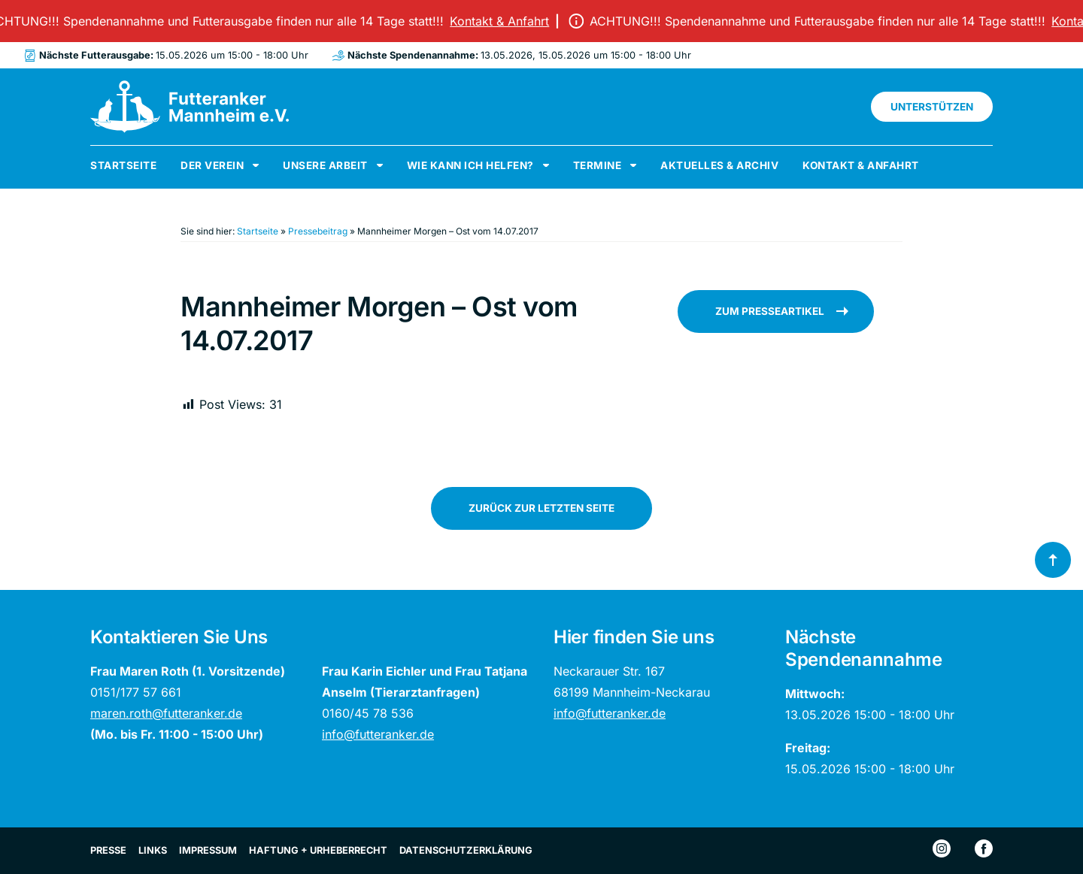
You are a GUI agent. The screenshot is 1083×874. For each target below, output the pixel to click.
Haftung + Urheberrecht (318, 850)
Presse (108, 850)
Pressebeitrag (317, 231)
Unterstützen (931, 107)
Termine (597, 165)
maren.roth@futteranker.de (166, 713)
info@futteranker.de (378, 734)
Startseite (123, 165)
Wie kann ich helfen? (470, 165)
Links (152, 850)
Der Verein (212, 165)
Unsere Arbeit (325, 165)
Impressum (208, 850)
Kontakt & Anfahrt (512, 21)
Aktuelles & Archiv (719, 165)
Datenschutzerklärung (465, 850)
